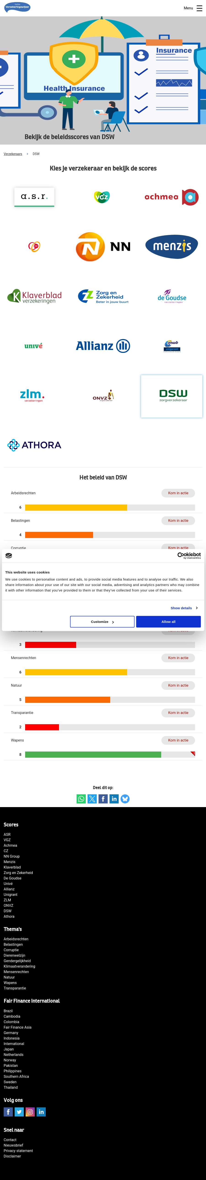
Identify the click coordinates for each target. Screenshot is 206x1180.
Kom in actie (178, 493)
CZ (6, 851)
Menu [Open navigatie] (193, 8)
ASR (7, 834)
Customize (102, 622)
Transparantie (15, 988)
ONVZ (8, 905)
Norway (10, 1060)
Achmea (10, 845)
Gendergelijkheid (17, 961)
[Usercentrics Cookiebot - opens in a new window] (181, 555)
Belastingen (13, 944)
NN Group (12, 856)
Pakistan (11, 1065)
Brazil (8, 1011)
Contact (10, 1140)
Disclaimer (12, 1156)
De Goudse (12, 878)
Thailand (11, 1087)
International (14, 1044)
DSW (7, 911)
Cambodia (12, 1016)
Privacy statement (18, 1151)
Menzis (9, 862)
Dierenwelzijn (14, 955)
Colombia (11, 1022)
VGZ (7, 840)
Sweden (10, 1082)
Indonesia (12, 1038)
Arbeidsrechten (16, 939)
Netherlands (14, 1055)
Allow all (169, 622)
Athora (9, 916)
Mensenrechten (16, 972)
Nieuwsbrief (13, 1145)
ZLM (7, 900)
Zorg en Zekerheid (18, 873)
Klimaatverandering (19, 966)
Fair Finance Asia (18, 1027)
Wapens (10, 983)
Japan (9, 1049)
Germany (11, 1033)
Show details (181, 608)
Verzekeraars (13, 154)
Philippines (12, 1071)
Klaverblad (12, 867)
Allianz (9, 889)
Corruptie (11, 950)
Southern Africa (16, 1076)
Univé (8, 884)
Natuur (9, 977)
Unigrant (10, 894)
